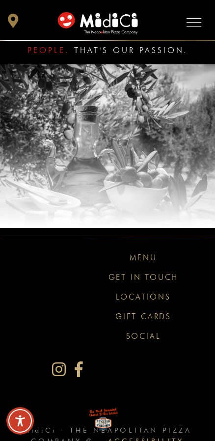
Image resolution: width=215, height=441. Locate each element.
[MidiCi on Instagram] (59, 369)
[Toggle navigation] (194, 21)
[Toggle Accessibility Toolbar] (20, 421)
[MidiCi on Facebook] (79, 369)
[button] (13, 23)
